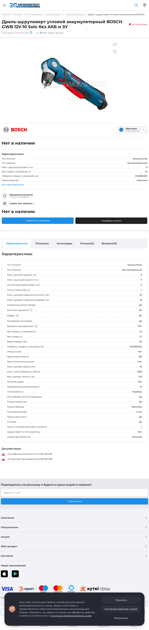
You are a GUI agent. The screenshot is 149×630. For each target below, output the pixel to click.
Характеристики (17, 243)
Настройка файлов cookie (121, 609)
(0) (44, 32)
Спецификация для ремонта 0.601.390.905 (27, 454)
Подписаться (74, 501)
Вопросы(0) (109, 243)
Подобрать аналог (111, 220)
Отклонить (121, 618)
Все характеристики (13, 184)
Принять (121, 600)
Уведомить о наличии (38, 220)
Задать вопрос (56, 32)
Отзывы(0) (87, 243)
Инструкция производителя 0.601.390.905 (27, 459)
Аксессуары (64, 243)
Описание (42, 243)
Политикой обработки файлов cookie (70, 615)
